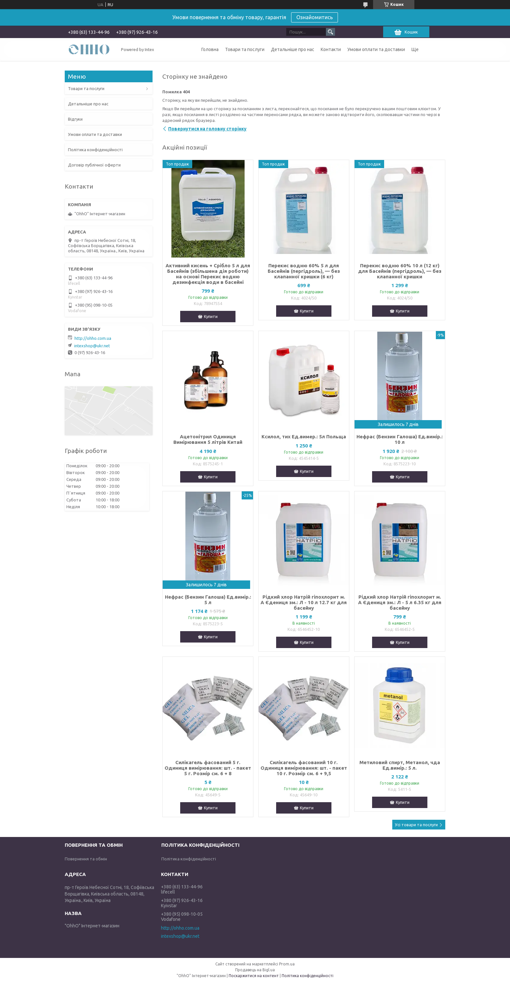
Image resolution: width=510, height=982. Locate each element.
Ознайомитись (314, 17)
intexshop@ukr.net (92, 345)
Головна (210, 49)
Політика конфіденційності (95, 149)
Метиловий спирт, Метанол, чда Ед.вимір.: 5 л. (399, 765)
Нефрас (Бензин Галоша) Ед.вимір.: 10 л (399, 439)
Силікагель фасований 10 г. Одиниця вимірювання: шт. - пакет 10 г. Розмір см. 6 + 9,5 (304, 768)
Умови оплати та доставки (376, 49)
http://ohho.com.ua (92, 338)
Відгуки (75, 119)
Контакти (331, 49)
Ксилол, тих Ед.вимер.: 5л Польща (304, 436)
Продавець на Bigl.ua (255, 970)
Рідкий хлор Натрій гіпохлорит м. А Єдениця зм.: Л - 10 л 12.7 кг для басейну (304, 602)
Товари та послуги (244, 49)
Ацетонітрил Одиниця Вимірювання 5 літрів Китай (207, 439)
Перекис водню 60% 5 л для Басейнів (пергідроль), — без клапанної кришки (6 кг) (304, 271)
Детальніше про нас (292, 49)
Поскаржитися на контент (254, 976)
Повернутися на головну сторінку (207, 128)
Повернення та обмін (86, 858)
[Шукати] (330, 32)
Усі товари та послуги (416, 824)
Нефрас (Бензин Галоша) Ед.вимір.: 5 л (208, 599)
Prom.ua (287, 964)
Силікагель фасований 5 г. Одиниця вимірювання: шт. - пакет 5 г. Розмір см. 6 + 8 (208, 768)
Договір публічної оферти (94, 165)
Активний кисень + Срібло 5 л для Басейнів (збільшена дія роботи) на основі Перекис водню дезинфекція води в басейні (208, 274)
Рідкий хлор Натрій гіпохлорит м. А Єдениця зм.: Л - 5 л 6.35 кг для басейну (399, 602)
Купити (211, 316)
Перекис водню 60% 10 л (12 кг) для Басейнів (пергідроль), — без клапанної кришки (399, 271)
